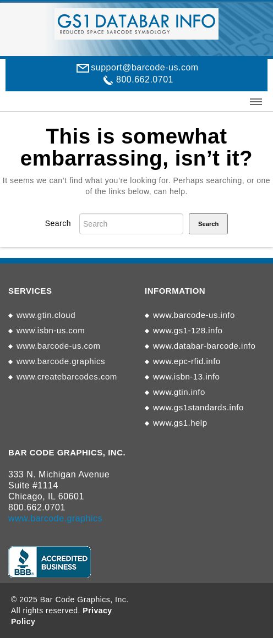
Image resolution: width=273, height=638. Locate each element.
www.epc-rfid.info (187, 361)
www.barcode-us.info (194, 315)
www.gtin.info (179, 392)
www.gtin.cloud (46, 315)
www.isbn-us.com (51, 330)
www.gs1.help (180, 422)
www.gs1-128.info (187, 330)
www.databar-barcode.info (204, 345)
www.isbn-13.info (186, 376)
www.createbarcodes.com (67, 376)
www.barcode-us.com (58, 345)
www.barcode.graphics (61, 361)
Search (58, 223)
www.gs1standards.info (198, 407)
